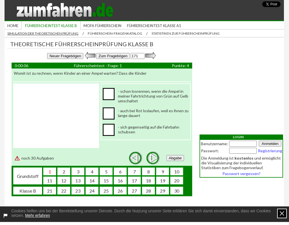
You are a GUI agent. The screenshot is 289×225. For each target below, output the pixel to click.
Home (12, 25)
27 (134, 190)
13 (77, 180)
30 (176, 190)
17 (134, 180)
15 (106, 180)
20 (176, 180)
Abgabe (175, 158)
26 (120, 190)
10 (176, 171)
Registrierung (270, 150)
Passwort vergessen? (241, 173)
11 (49, 180)
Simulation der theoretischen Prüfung (42, 33)
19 (162, 180)
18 (148, 180)
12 (63, 180)
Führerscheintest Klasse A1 (154, 25)
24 (92, 190)
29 (162, 190)
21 (49, 190)
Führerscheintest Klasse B (51, 25)
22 (63, 190)
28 (148, 190)
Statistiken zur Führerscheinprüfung (186, 33)
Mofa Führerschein (102, 25)
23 (77, 190)
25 (106, 190)
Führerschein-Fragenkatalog (115, 33)
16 (120, 180)
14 (92, 180)
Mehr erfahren (37, 215)
